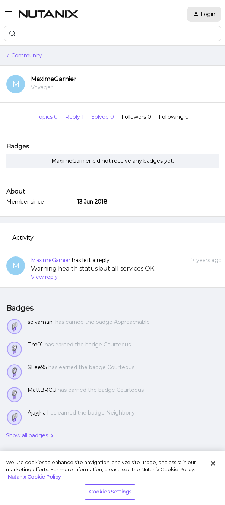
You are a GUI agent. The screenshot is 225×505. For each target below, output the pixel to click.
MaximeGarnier (53, 79)
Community (26, 55)
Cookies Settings (110, 492)
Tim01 (35, 344)
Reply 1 (75, 117)
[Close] (213, 463)
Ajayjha (37, 412)
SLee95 (37, 367)
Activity (23, 237)
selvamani (41, 322)
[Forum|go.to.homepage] (48, 14)
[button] (8, 15)
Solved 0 (103, 117)
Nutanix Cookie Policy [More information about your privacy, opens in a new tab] (34, 477)
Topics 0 (48, 117)
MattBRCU (42, 390)
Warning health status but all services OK (92, 268)
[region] (112, 478)
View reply (44, 277)
